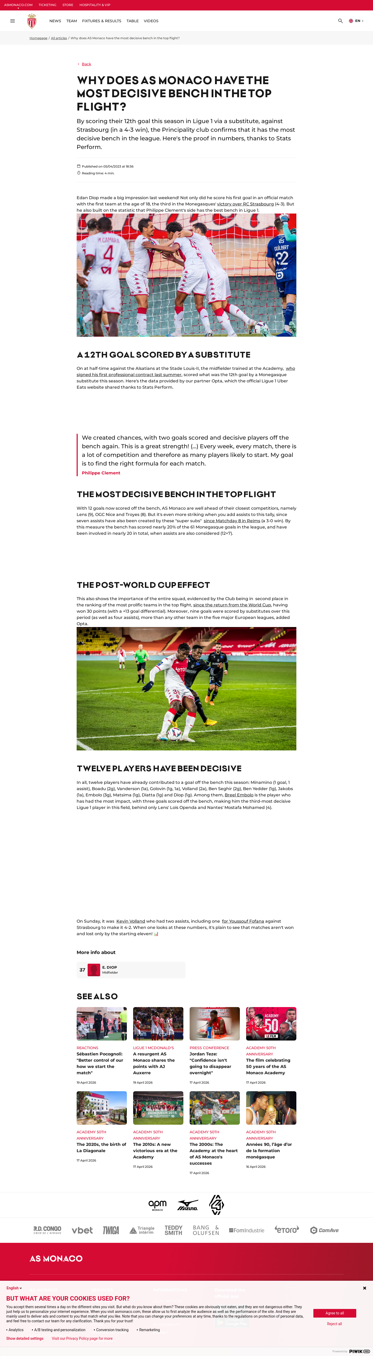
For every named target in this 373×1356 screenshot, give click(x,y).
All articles (59, 38)
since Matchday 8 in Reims (232, 520)
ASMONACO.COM (18, 5)
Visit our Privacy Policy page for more (82, 1338)
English (15, 1288)
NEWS (55, 21)
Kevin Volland (130, 921)
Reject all (334, 1324)
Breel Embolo (239, 794)
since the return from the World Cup (232, 604)
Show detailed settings (24, 1338)
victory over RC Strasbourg (245, 204)
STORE (68, 5)
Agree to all (335, 1313)
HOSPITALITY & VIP (95, 5)
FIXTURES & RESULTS (101, 21)
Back (84, 64)
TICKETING (47, 5)
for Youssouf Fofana (243, 921)
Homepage (38, 38)
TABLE (133, 21)
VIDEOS (151, 21)
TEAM (71, 21)
